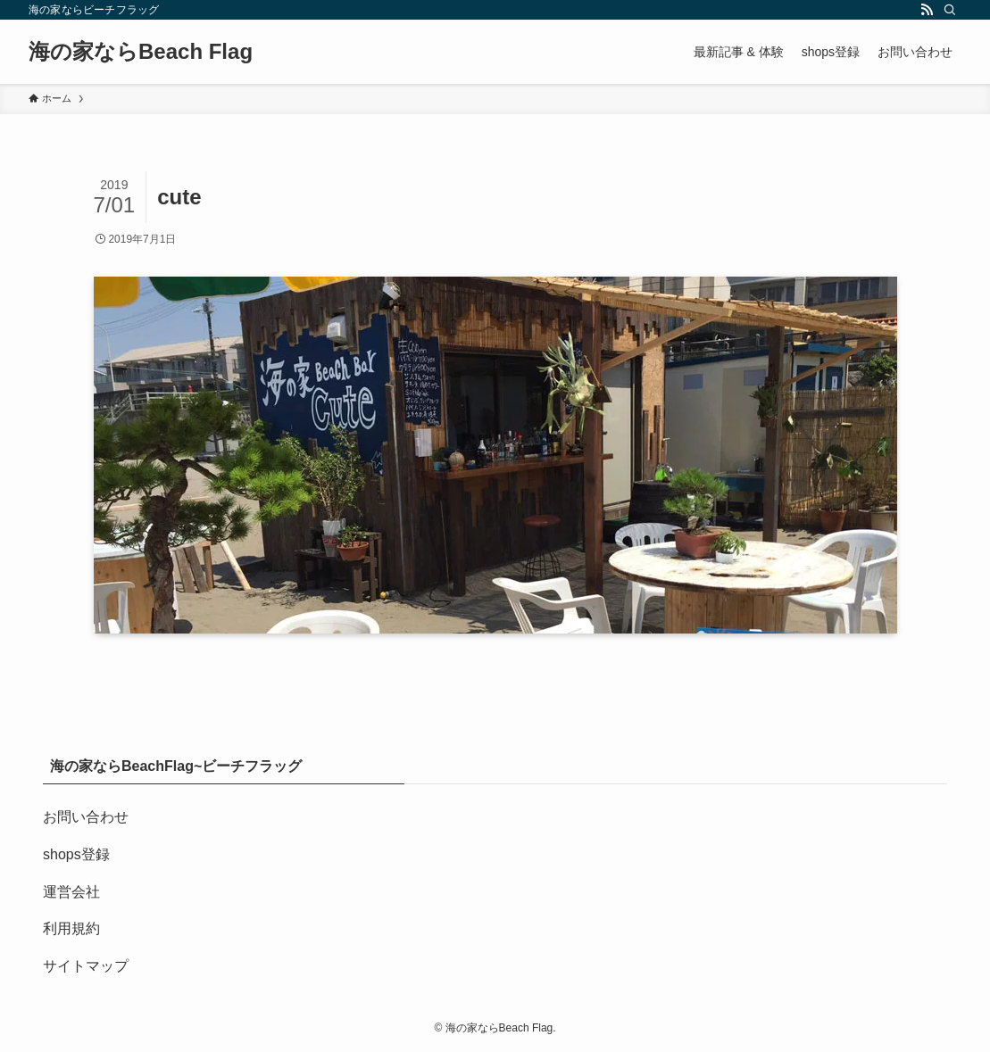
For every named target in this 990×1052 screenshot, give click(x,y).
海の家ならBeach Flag (141, 51)
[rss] (926, 10)
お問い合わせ (86, 816)
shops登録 (76, 854)
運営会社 (71, 891)
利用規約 (71, 928)
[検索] (949, 10)
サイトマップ (86, 965)
